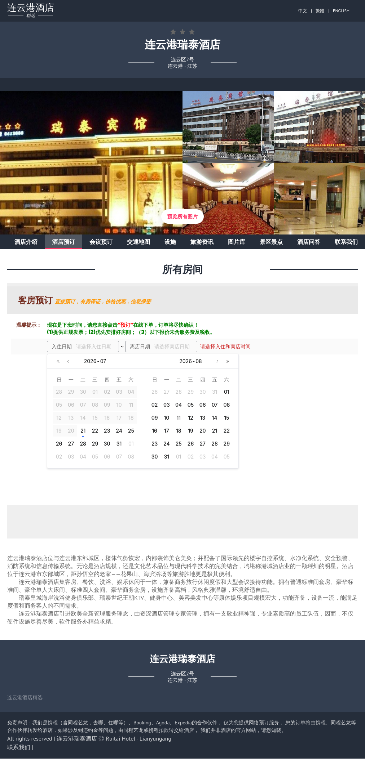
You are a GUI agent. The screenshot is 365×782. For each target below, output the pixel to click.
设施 (170, 241)
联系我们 (346, 241)
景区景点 (271, 241)
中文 (302, 10)
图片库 (236, 241)
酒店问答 (308, 241)
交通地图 (138, 241)
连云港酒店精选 (25, 697)
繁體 (320, 10)
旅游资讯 (202, 241)
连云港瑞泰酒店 (77, 738)
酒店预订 (63, 241)
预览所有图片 (182, 216)
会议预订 (101, 241)
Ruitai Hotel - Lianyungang (138, 738)
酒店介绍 (26, 241)
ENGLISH (341, 10)
